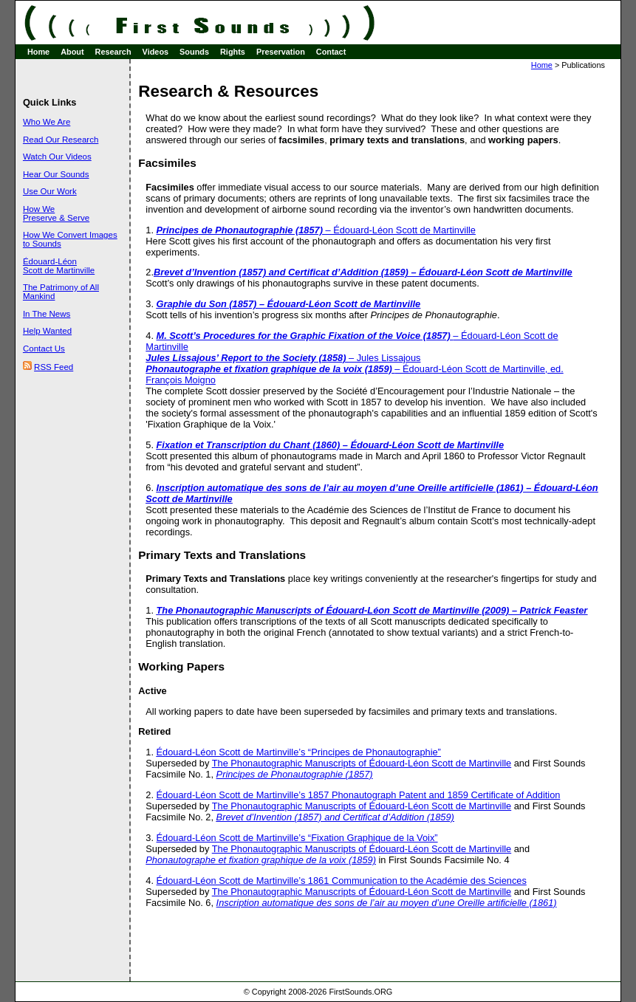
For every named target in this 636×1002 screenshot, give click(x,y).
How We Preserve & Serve (56, 213)
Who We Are (46, 121)
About (72, 51)
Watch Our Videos (57, 156)
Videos (155, 51)
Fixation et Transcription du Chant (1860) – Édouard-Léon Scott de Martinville (330, 444)
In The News (46, 313)
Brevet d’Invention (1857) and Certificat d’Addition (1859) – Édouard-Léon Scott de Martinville (363, 272)
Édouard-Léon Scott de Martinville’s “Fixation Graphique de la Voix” (297, 837)
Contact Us (44, 348)
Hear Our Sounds (56, 174)
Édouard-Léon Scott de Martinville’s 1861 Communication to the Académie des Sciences (342, 880)
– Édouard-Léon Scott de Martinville (316, 230)
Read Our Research (60, 139)
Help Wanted (47, 330)
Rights (232, 51)
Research (113, 51)
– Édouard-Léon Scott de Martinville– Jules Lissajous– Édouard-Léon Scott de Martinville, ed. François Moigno (354, 357)
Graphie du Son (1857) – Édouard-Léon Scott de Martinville (289, 303)
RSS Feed (53, 367)
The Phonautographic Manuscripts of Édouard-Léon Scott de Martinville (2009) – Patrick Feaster (372, 610)
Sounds (194, 51)
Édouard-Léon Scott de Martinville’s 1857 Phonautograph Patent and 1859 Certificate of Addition (359, 794)
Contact (331, 51)
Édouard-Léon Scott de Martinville (59, 266)
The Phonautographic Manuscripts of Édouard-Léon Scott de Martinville (361, 763)
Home (38, 51)
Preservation (280, 51)
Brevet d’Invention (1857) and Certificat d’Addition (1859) (335, 817)
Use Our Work (50, 191)
